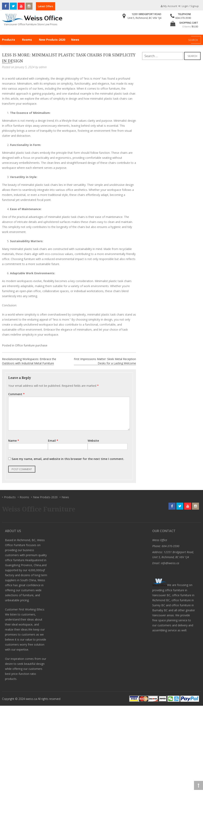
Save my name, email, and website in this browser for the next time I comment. (68, 459)
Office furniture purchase (31, 345)
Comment (16, 394)
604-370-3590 (183, 18)
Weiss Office (159, 540)
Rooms (27, 40)
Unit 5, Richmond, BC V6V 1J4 (144, 18)
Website (93, 440)
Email (53, 440)
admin (43, 67)
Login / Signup (188, 6)
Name (13, 440)
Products (8, 40)
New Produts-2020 (52, 40)
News (75, 40)
